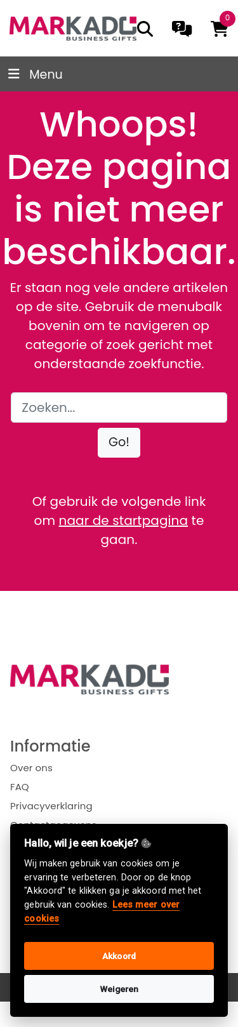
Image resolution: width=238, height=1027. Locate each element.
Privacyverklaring (51, 805)
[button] (119, 443)
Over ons (31, 767)
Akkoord (119, 956)
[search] (145, 29)
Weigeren (119, 989)
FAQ (19, 786)
